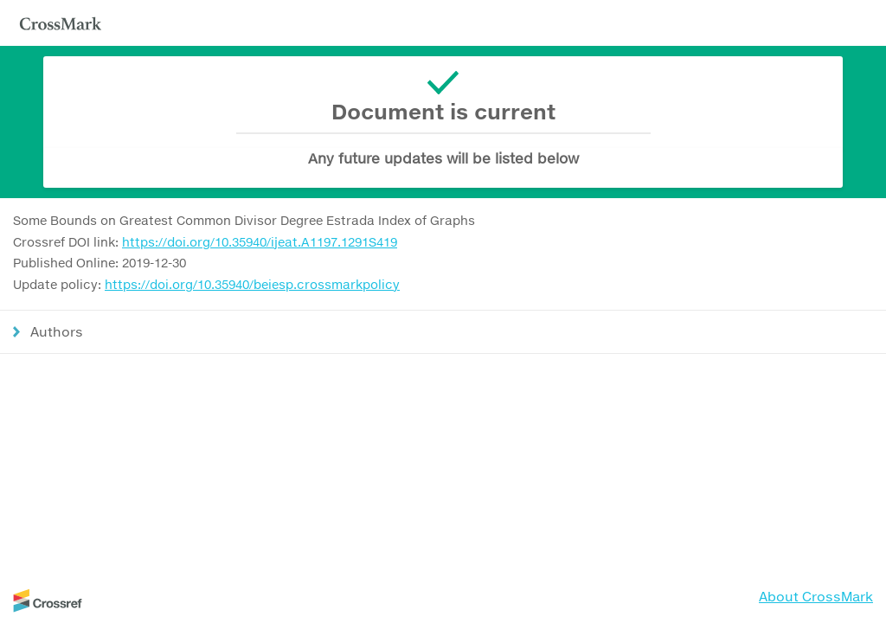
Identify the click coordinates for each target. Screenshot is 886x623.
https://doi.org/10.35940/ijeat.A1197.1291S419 (259, 241)
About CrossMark (816, 596)
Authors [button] (56, 331)
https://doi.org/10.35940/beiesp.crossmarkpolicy (252, 284)
